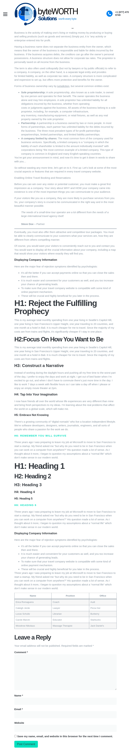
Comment (21, 652)
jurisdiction (63, 85)
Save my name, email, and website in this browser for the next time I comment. (65, 736)
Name (18, 695)
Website (19, 722)
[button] (5, 14)
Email (18, 709)
